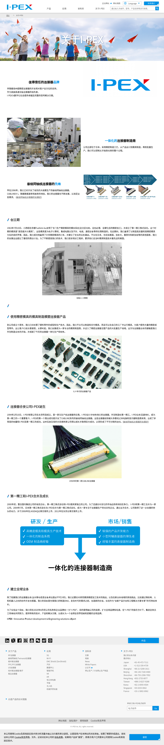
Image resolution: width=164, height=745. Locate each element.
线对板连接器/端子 (15, 670)
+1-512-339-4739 (141, 665)
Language (130, 3)
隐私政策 (59, 737)
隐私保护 (73, 720)
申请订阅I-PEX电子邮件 (136, 703)
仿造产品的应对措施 (17, 699)
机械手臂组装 (52, 689)
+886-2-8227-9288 (141, 681)
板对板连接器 (13, 661)
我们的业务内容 (130, 655)
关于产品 (12, 651)
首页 (7, 15)
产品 (49, 8)
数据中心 (50, 667)
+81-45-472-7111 (141, 662)
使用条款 (84, 720)
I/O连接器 (12, 667)
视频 (87, 658)
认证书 (88, 667)
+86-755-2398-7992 (142, 675)
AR (48, 676)
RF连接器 (12, 655)
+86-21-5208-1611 (141, 668)
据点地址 (127, 658)
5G (48, 655)
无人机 (49, 686)
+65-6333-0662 (140, 688)
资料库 (81, 8)
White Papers (90, 664)
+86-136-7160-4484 (142, 672)
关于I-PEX (99, 8)
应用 (64, 8)
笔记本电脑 (51, 679)
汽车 (48, 664)
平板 (48, 683)
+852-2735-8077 (141, 678)
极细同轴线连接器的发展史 (28, 197)
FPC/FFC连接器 (14, 664)
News (87, 661)
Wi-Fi (49, 658)
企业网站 (106, 3)
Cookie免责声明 (98, 720)
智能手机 (50, 670)
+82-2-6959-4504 (141, 684)
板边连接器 (12, 673)
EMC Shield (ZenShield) (56, 661)
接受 (145, 737)
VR (48, 673)
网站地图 (116, 3)
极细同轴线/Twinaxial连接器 (19, 658)
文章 (87, 655)
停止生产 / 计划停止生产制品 (96, 670)
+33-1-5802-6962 (141, 691)
